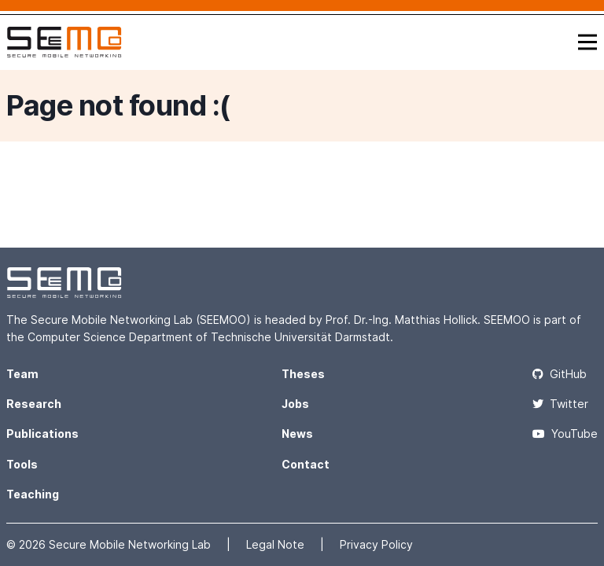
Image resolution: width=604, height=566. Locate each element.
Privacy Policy (376, 544)
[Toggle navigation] (587, 42)
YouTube (565, 433)
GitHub (559, 373)
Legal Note (277, 544)
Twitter (560, 403)
